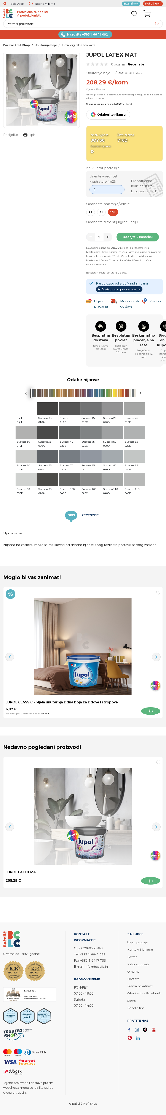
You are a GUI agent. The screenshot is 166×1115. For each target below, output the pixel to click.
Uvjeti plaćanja (101, 304)
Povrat (132, 956)
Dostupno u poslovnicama (121, 289)
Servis (131, 999)
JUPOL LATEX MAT (22, 872)
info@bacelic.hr (96, 966)
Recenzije (136, 65)
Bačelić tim (135, 1006)
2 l (91, 212)
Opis (71, 515)
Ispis (29, 135)
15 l (113, 212)
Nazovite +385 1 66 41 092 (87, 35)
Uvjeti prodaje (137, 942)
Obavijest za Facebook (144, 992)
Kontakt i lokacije (140, 949)
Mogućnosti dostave (129, 304)
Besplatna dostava (101, 338)
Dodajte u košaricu (138, 237)
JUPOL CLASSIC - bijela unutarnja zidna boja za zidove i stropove (62, 702)
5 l (101, 212)
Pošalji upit (153, 3)
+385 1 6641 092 (92, 954)
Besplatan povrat (121, 338)
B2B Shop (132, 3)
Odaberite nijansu (111, 115)
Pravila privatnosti (140, 985)
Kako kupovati (138, 964)
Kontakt (156, 301)
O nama (133, 971)
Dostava (133, 978)
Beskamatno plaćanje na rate (143, 340)
